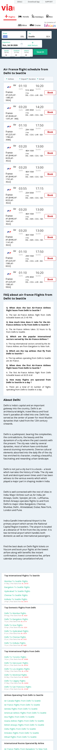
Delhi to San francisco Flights (17, 686)
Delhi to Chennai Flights (15, 637)
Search (40, 51)
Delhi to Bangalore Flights (16, 619)
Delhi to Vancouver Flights (16, 663)
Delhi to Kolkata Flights (15, 643)
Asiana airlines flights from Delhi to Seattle (24, 721)
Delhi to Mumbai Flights (15, 613)
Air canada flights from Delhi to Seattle (22, 700)
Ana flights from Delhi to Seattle (19, 717)
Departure (6, 42)
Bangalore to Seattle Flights (17, 587)
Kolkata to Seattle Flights (15, 599)
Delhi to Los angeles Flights (17, 669)
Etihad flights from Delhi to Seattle (20, 737)
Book (50, 92)
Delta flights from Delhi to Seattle (20, 729)
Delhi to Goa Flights (13, 625)
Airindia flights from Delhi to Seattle (20, 708)
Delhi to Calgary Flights (14, 681)
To (29, 33)
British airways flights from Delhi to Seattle (24, 725)
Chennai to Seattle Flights (16, 595)
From (5, 33)
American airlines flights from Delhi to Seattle (25, 712)
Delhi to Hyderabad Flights (16, 631)
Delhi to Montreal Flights (15, 675)
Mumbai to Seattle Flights (16, 581)
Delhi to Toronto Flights (15, 657)
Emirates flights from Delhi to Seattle (21, 733)
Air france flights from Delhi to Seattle (22, 704)
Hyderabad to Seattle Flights (17, 591)
